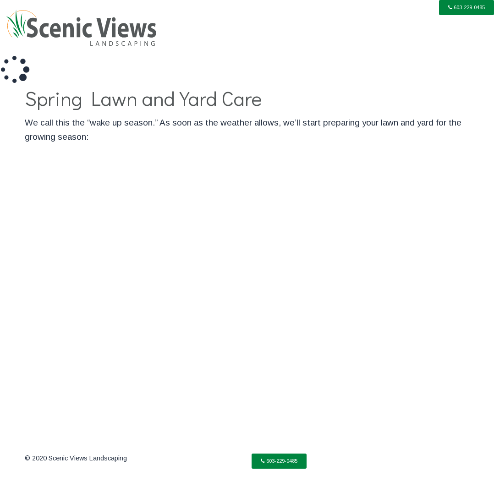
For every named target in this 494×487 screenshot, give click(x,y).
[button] (466, 7)
